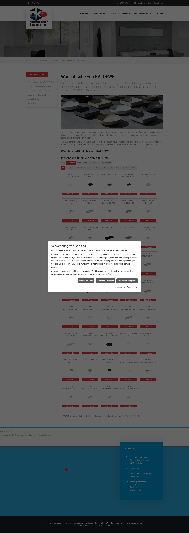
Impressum (120, 80)
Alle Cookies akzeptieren (127, 73)
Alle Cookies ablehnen (105, 73)
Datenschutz (132, 80)
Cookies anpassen (86, 73)
